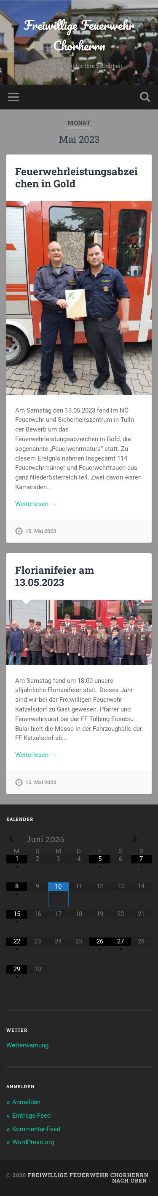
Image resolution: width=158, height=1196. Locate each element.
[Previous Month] (16, 839)
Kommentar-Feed (36, 1129)
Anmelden (26, 1102)
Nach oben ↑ (132, 1180)
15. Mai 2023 (40, 531)
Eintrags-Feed (31, 1115)
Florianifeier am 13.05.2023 (54, 576)
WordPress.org (33, 1142)
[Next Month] (141, 839)
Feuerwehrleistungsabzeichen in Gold (76, 177)
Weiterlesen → (35, 504)
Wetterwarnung (27, 1045)
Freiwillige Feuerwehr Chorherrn (79, 35)
